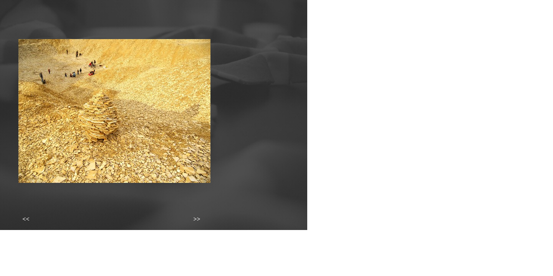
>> (196, 219)
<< (25, 219)
